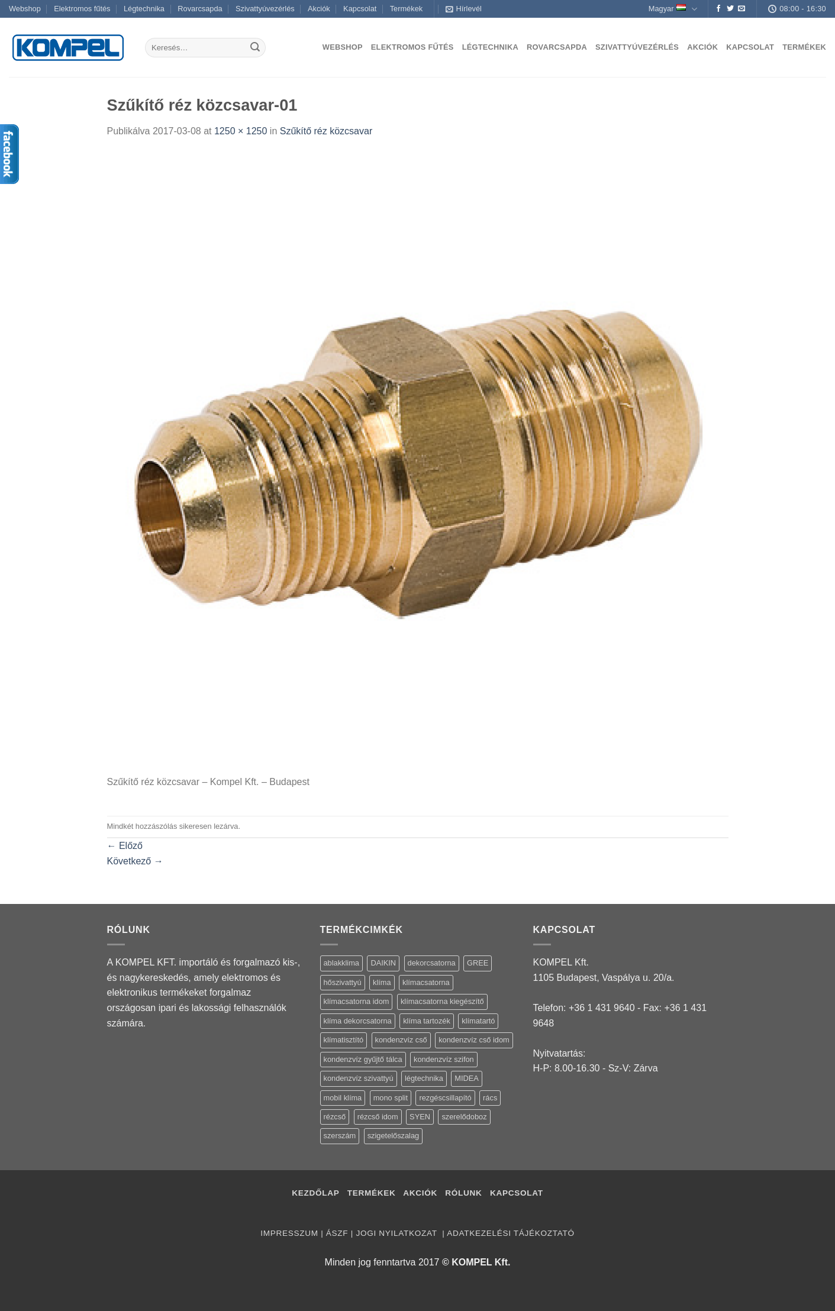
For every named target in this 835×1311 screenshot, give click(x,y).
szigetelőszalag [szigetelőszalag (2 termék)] (393, 1135)
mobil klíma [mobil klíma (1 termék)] (343, 1097)
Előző (125, 846)
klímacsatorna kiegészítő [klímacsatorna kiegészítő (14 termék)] (442, 1001)
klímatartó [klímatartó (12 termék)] (478, 1020)
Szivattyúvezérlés (265, 8)
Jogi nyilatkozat (397, 1233)
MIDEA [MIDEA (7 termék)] (466, 1078)
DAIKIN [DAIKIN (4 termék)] (383, 962)
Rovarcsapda (200, 8)
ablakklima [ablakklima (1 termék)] (341, 962)
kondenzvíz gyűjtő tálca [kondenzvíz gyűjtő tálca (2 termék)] (363, 1059)
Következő (135, 861)
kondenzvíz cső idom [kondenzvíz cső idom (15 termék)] (474, 1039)
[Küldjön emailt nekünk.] (741, 9)
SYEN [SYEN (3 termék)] (420, 1116)
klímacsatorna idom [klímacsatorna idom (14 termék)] (356, 1001)
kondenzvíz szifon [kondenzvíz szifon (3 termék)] (444, 1059)
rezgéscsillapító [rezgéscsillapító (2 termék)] (445, 1097)
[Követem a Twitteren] (730, 9)
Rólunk (463, 1193)
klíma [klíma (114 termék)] (382, 982)
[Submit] (255, 48)
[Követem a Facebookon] (718, 9)
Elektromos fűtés (82, 8)
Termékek (406, 8)
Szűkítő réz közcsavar (326, 131)
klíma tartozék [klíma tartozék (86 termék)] (426, 1020)
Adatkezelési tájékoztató (510, 1233)
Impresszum (289, 1233)
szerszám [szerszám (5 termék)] (340, 1135)
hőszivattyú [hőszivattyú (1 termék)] (343, 982)
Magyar (673, 9)
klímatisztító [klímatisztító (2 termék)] (344, 1039)
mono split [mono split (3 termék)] (390, 1097)
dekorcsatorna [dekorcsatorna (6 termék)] (432, 962)
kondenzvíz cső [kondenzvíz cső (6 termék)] (401, 1039)
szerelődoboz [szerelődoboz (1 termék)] (463, 1116)
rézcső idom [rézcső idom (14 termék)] (377, 1116)
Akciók (319, 8)
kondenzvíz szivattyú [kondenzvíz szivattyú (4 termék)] (359, 1078)
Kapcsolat (359, 8)
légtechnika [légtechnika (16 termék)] (424, 1078)
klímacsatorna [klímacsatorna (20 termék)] (426, 982)
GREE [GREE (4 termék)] (477, 962)
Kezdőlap (315, 1193)
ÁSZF (337, 1233)
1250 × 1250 (240, 131)
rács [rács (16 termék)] (490, 1097)
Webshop (25, 8)
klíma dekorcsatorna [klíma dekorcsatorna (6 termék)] (358, 1020)
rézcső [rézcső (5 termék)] (335, 1116)
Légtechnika (144, 8)
